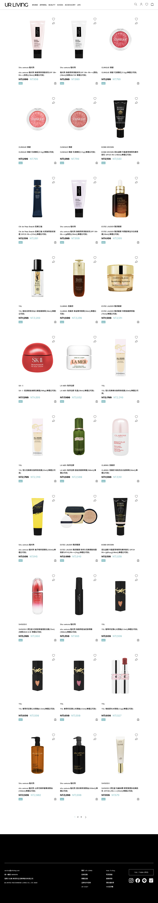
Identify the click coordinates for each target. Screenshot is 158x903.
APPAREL (43, 5)
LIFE (79, 5)
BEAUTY (52, 5)
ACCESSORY (70, 5)
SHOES (60, 5)
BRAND (35, 5)
